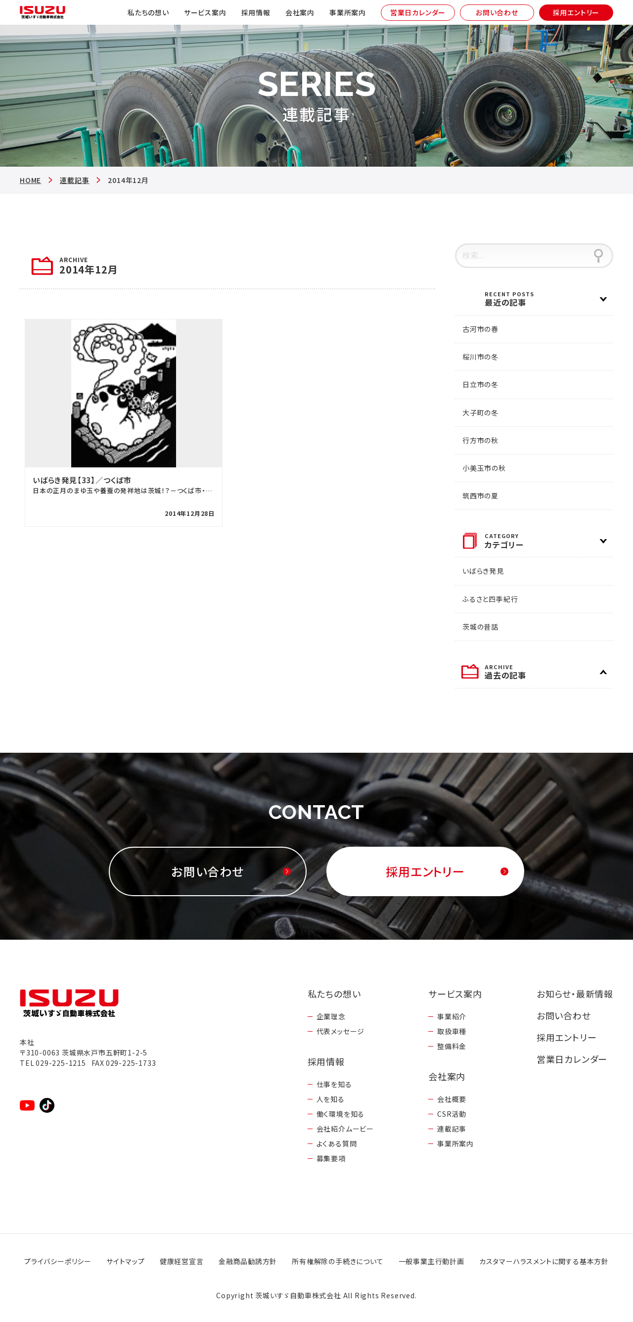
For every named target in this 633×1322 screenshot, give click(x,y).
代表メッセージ (340, 1031)
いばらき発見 (483, 571)
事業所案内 (347, 12)
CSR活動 (451, 1113)
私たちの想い (148, 12)
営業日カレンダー (418, 12)
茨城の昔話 (480, 627)
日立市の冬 (480, 384)
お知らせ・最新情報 (575, 993)
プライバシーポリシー (57, 1261)
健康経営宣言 (182, 1261)
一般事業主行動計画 (431, 1261)
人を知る (330, 1098)
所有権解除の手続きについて (337, 1261)
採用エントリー (576, 12)
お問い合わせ (497, 12)
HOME (30, 180)
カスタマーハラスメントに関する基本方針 (544, 1261)
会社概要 (451, 1098)
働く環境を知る (340, 1113)
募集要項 (331, 1158)
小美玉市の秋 (484, 468)
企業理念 (331, 1016)
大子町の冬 (480, 412)
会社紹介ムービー (345, 1128)
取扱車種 (451, 1031)
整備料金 (451, 1046)
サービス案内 (205, 12)
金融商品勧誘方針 (248, 1261)
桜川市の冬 (480, 357)
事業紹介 (451, 1016)
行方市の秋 (480, 440)
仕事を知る (334, 1084)
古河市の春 (480, 329)
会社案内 (300, 12)
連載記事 (74, 180)
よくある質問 (336, 1143)
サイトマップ (125, 1261)
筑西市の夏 (480, 496)
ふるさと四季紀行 (490, 599)
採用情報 (256, 12)
